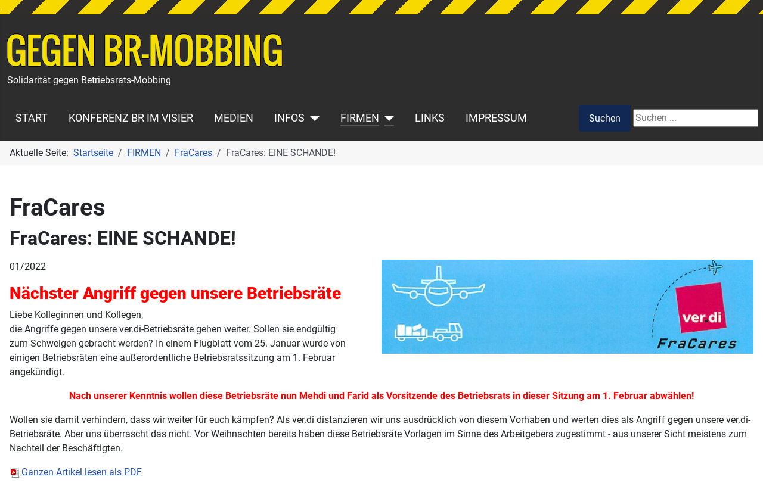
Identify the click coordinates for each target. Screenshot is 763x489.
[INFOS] (312, 118)
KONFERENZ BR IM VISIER (131, 118)
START (31, 118)
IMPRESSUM (496, 118)
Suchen (605, 118)
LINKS (430, 118)
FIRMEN (359, 118)
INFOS (289, 118)
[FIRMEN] (386, 118)
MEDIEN (233, 118)
